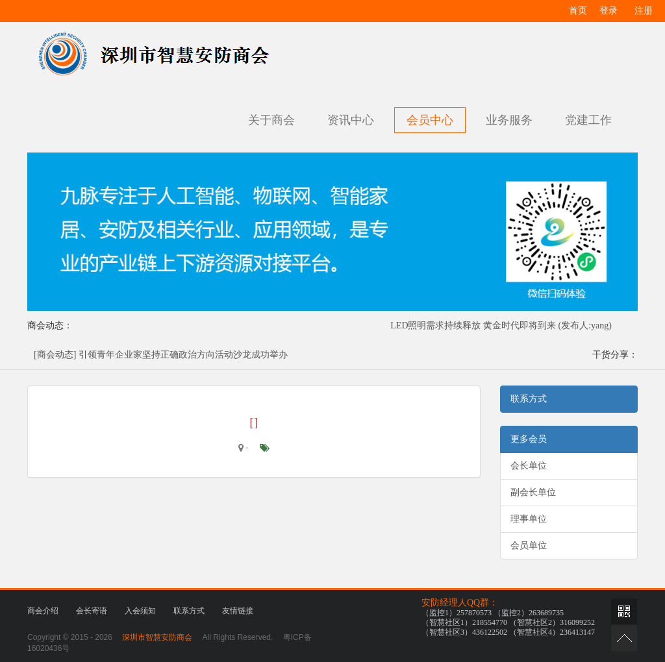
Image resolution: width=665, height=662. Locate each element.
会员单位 (528, 545)
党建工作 (588, 120)
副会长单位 (533, 492)
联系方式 (189, 610)
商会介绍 (42, 610)
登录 (608, 11)
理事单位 (528, 519)
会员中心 (430, 120)
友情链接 (237, 610)
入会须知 (140, 610)
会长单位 (528, 466)
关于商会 (271, 120)
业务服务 (509, 120)
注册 (643, 11)
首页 (578, 11)
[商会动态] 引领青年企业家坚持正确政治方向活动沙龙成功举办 (161, 355)
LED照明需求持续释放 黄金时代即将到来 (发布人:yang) (501, 325)
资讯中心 (350, 120)
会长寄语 (91, 610)
